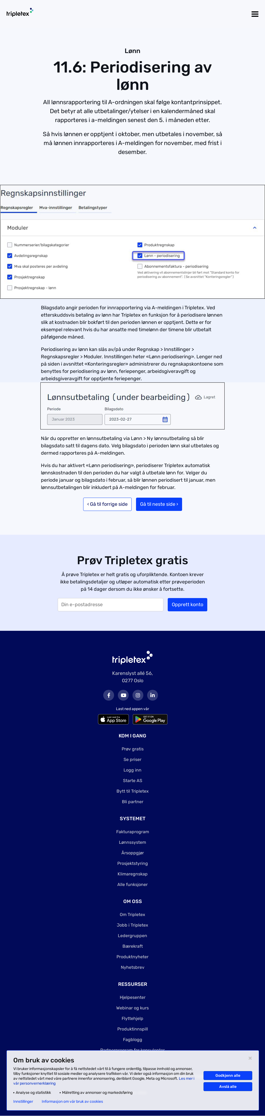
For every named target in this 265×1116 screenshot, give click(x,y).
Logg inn (132, 770)
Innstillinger (23, 1101)
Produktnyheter (132, 956)
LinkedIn (152, 695)
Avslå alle (228, 1086)
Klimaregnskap (133, 874)
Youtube (123, 695)
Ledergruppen (132, 935)
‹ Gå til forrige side (107, 504)
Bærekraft (132, 946)
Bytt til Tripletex (133, 791)
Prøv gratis (133, 748)
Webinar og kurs (132, 1007)
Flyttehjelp (132, 1018)
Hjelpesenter (133, 997)
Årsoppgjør (132, 852)
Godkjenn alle (227, 1075)
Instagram (137, 695)
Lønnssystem (132, 842)
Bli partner (132, 801)
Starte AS (132, 780)
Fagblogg (132, 1039)
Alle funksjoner (132, 884)
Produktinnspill (132, 1029)
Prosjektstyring (132, 863)
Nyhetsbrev (132, 967)
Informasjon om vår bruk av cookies (72, 1101)
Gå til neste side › (159, 504)
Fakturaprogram (132, 831)
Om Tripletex (132, 914)
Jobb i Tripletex (132, 925)
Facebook (108, 695)
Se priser (132, 759)
